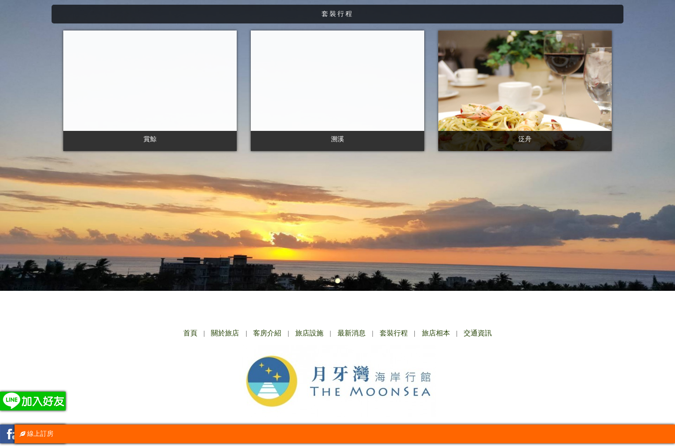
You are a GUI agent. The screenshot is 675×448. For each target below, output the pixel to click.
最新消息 (352, 333)
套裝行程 (394, 333)
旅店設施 (309, 333)
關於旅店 (225, 333)
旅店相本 (436, 333)
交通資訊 (478, 333)
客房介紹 (267, 333)
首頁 (190, 333)
